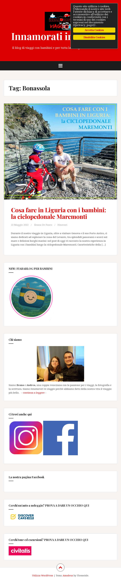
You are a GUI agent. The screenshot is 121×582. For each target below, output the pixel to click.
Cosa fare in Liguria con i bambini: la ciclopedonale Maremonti (58, 213)
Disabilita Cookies (94, 37)
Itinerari (62, 224)
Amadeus (68, 575)
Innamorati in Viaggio (60, 36)
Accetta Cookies (94, 30)
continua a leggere (34, 392)
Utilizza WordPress (42, 575)
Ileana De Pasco (43, 224)
